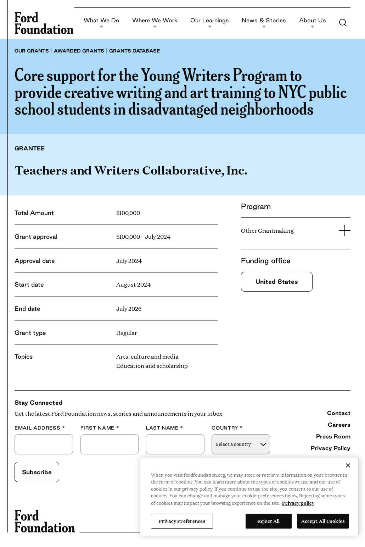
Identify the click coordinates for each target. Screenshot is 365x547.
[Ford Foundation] (44, 23)
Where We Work (155, 23)
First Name (99, 428)
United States (277, 281)
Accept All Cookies (323, 520)
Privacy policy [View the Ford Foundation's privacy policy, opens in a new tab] (298, 502)
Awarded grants (79, 51)
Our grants (32, 51)
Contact (338, 413)
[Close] (348, 465)
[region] (249, 497)
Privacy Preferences (181, 520)
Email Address (40, 428)
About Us (312, 23)
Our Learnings (209, 23)
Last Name (164, 428)
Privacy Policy (330, 448)
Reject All (268, 520)
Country (227, 428)
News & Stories (264, 23)
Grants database (134, 51)
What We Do (101, 23)
